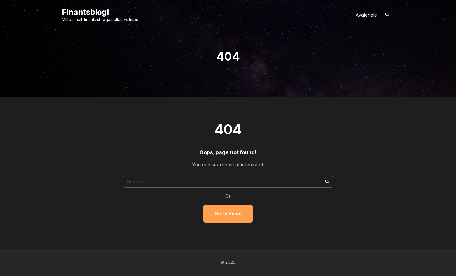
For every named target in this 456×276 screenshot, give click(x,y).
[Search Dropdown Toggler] (387, 15)
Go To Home (228, 213)
